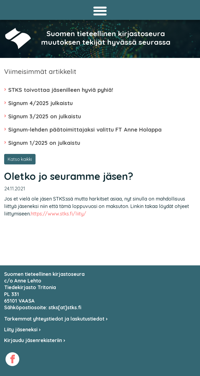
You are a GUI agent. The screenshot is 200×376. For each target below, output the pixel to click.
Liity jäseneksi (22, 329)
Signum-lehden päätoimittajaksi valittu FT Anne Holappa (85, 129)
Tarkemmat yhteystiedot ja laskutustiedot (56, 319)
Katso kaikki (20, 159)
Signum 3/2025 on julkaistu (44, 116)
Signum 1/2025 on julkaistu (44, 142)
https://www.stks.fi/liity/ (58, 213)
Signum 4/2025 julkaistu (40, 103)
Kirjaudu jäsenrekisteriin (34, 340)
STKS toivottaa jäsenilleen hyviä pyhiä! (60, 89)
